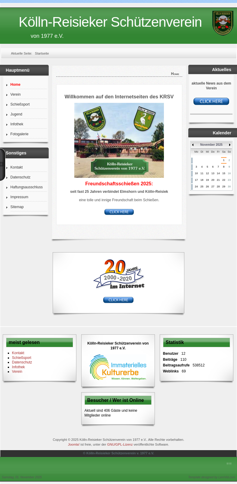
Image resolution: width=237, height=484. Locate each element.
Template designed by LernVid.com (211, 477)
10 (196, 173)
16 (229, 173)
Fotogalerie (20, 134)
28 (218, 186)
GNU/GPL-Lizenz (120, 444)
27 (212, 186)
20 (212, 179)
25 (201, 186)
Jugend (16, 114)
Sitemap (17, 207)
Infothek (17, 124)
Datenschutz (21, 177)
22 (223, 179)
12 (207, 173)
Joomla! (74, 444)
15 (223, 173)
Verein (16, 94)
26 (207, 186)
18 (201, 179)
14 (218, 173)
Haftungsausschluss (27, 187)
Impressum (19, 197)
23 (229, 179)
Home (15, 84)
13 (212, 173)
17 (196, 179)
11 (201, 173)
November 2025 (211, 144)
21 (218, 179)
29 (223, 186)
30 (229, 186)
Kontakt (17, 167)
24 (196, 186)
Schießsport (20, 104)
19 (207, 179)
